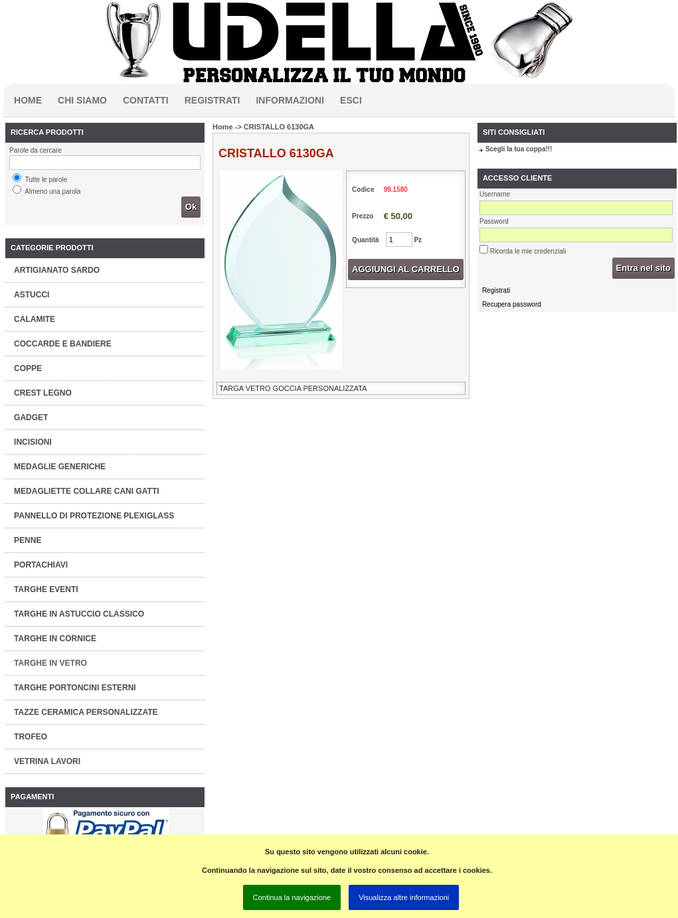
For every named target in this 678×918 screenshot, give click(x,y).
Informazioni (290, 100)
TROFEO (30, 736)
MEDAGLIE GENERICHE (60, 466)
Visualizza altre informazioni (404, 897)
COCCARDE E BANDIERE (63, 343)
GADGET (31, 417)
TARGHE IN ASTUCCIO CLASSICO (79, 614)
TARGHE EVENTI (46, 589)
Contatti (146, 100)
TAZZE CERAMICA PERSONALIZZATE (85, 712)
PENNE (27, 540)
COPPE (28, 368)
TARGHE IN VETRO (50, 663)
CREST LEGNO (43, 393)
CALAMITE (34, 319)
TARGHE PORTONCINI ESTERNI (75, 687)
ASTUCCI (31, 294)
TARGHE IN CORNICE (55, 638)
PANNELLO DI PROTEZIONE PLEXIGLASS (94, 515)
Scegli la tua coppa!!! (518, 149)
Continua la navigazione (292, 897)
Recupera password (511, 304)
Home (28, 100)
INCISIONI (33, 442)
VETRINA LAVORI (47, 761)
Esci (351, 100)
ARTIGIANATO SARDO (57, 270)
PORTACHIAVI (41, 565)
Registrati (212, 100)
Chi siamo (82, 100)
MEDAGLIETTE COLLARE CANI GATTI (86, 491)
